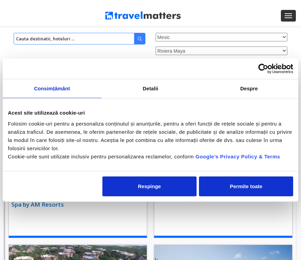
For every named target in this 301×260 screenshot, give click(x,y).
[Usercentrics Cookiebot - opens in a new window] (263, 69)
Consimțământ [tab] (52, 88)
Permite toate (246, 186)
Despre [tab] (249, 88)
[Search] (79, 38)
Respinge (149, 186)
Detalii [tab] (150, 88)
